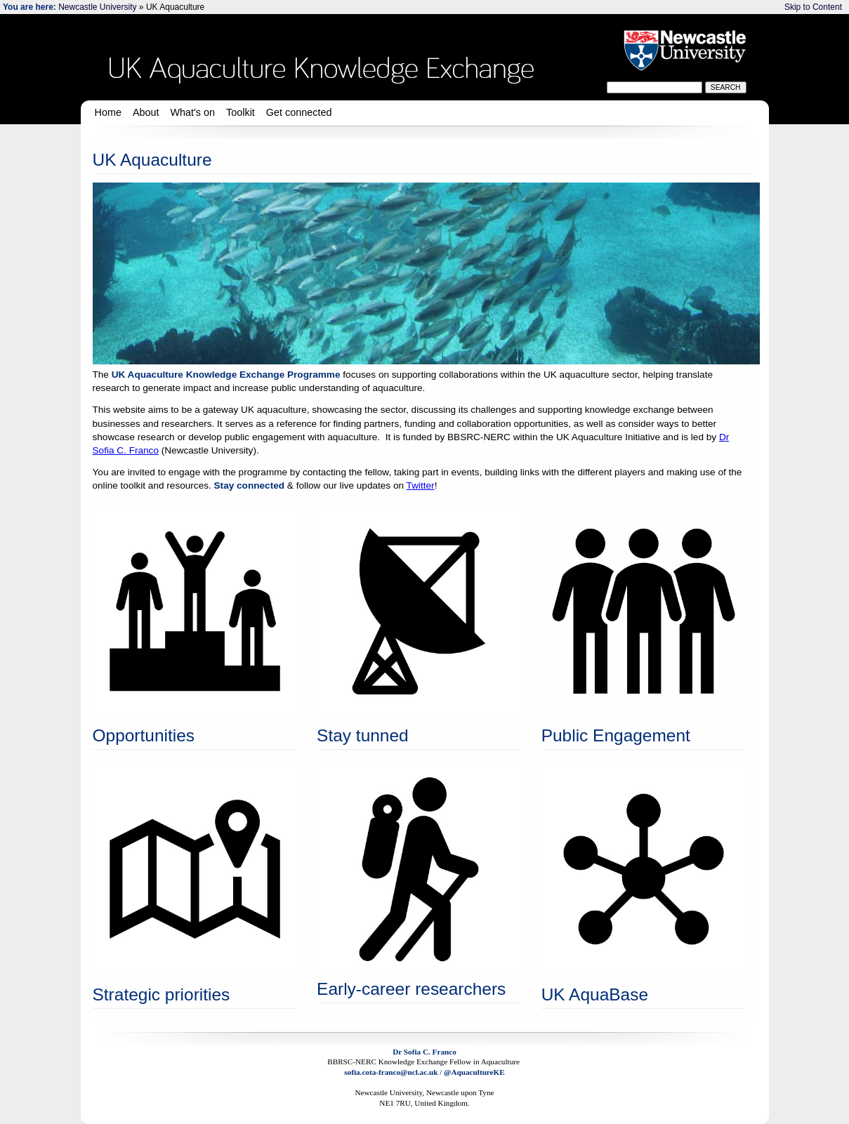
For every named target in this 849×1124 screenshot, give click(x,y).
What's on (193, 112)
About (146, 112)
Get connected (299, 112)
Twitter (421, 485)
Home (108, 112)
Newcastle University (97, 7)
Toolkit (240, 112)
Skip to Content (813, 7)
